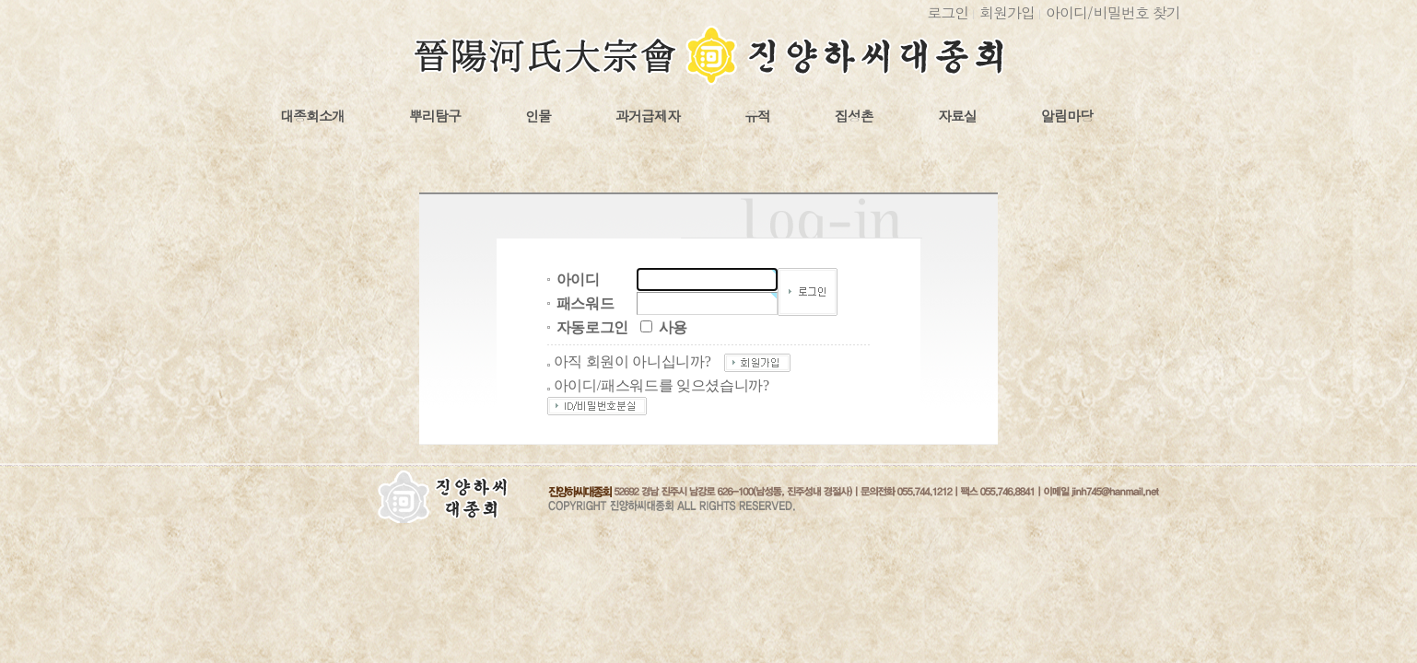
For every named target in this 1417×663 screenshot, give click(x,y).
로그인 (947, 12)
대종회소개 (312, 116)
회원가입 (1007, 12)
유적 (757, 116)
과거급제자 (647, 116)
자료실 (957, 116)
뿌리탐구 (435, 116)
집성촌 (854, 116)
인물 (538, 116)
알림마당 (1067, 116)
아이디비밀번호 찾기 (1113, 12)
